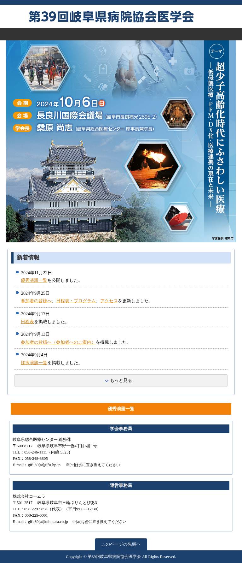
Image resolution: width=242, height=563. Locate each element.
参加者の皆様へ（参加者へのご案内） (58, 342)
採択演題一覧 (34, 362)
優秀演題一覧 (34, 280)
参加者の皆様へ (36, 301)
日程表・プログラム (76, 301)
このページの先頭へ (121, 544)
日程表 (27, 321)
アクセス (109, 301)
